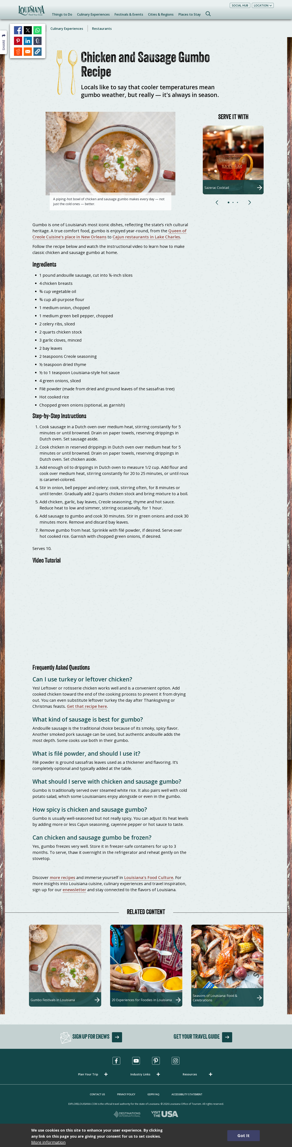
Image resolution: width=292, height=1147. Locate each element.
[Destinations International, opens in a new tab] (127, 1114)
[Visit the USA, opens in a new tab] (164, 1114)
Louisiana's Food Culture (148, 877)
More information (48, 1142)
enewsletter (74, 889)
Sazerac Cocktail (216, 187)
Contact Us (97, 1094)
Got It (243, 1135)
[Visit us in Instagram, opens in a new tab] (175, 1061)
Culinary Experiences (66, 28)
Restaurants (102, 28)
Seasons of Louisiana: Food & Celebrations (215, 997)
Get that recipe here (87, 706)
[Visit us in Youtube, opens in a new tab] (136, 1061)
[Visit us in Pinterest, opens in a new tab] (156, 1061)
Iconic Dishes (31, 28)
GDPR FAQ (153, 1094)
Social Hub (240, 5)
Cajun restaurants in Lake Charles (146, 237)
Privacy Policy (126, 1094)
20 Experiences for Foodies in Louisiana (142, 1000)
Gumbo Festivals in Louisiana (53, 1000)
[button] (229, 203)
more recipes (62, 877)
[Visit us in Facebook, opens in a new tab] (116, 1061)
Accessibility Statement (187, 1094)
